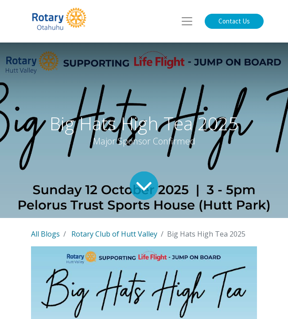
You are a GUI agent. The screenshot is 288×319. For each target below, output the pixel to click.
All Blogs (45, 234)
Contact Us (234, 21)
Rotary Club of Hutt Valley (114, 234)
